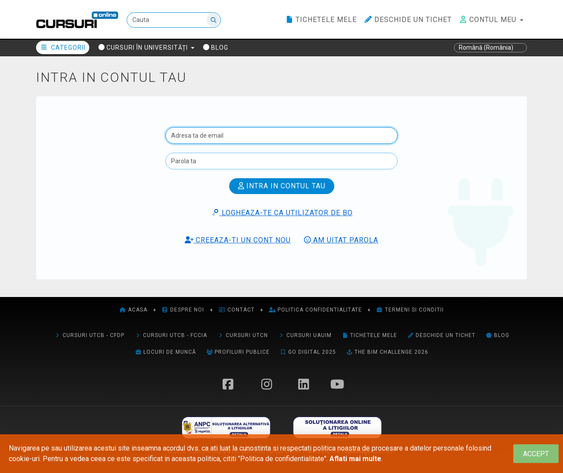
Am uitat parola (341, 240)
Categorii (62, 47)
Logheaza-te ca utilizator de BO (282, 213)
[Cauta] (174, 20)
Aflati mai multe (355, 459)
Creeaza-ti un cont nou (238, 240)
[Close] (536, 453)
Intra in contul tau (281, 186)
